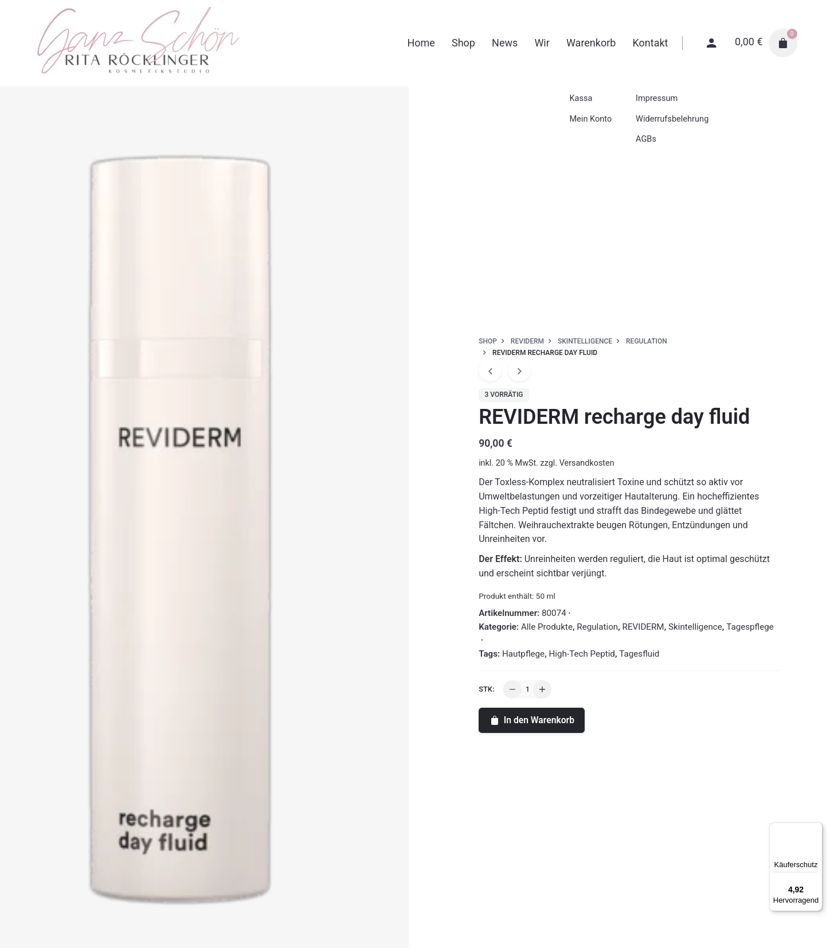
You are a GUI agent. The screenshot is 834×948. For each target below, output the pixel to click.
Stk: (486, 689)
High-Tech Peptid (582, 654)
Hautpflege (523, 654)
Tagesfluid (639, 654)
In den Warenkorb (531, 720)
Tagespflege (750, 627)
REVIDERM (643, 627)
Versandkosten (586, 463)
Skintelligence (695, 627)
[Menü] (816, 829)
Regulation (597, 627)
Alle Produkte (547, 627)
